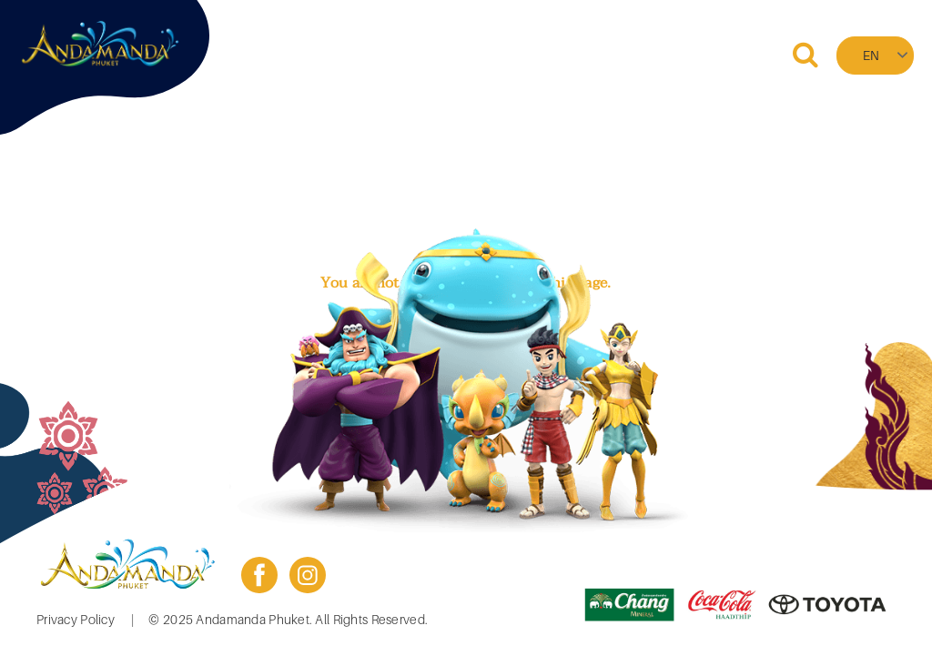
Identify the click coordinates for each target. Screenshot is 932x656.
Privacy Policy (75, 619)
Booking (386, 54)
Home (311, 54)
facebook (259, 575)
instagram (307, 575)
